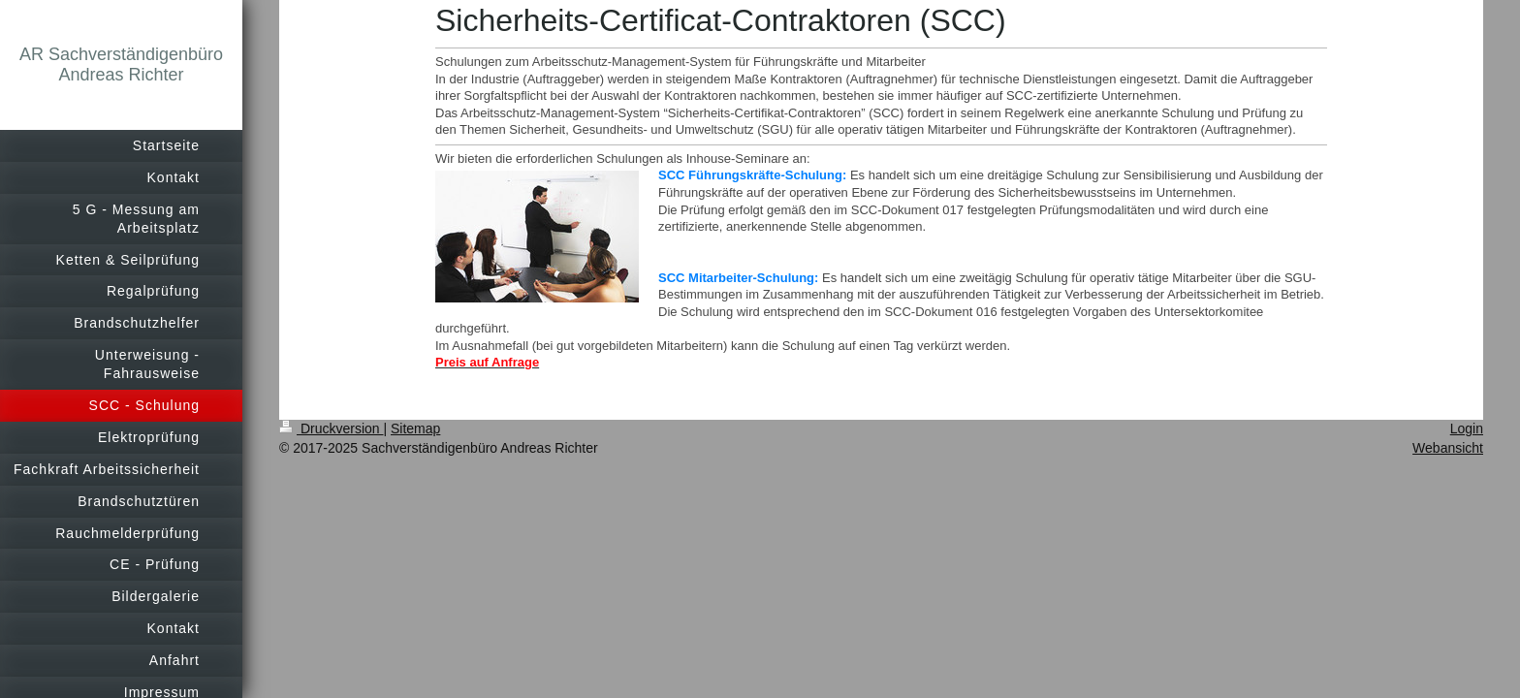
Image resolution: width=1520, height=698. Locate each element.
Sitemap (415, 428)
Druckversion (331, 428)
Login (1466, 428)
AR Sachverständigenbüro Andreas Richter (121, 64)
